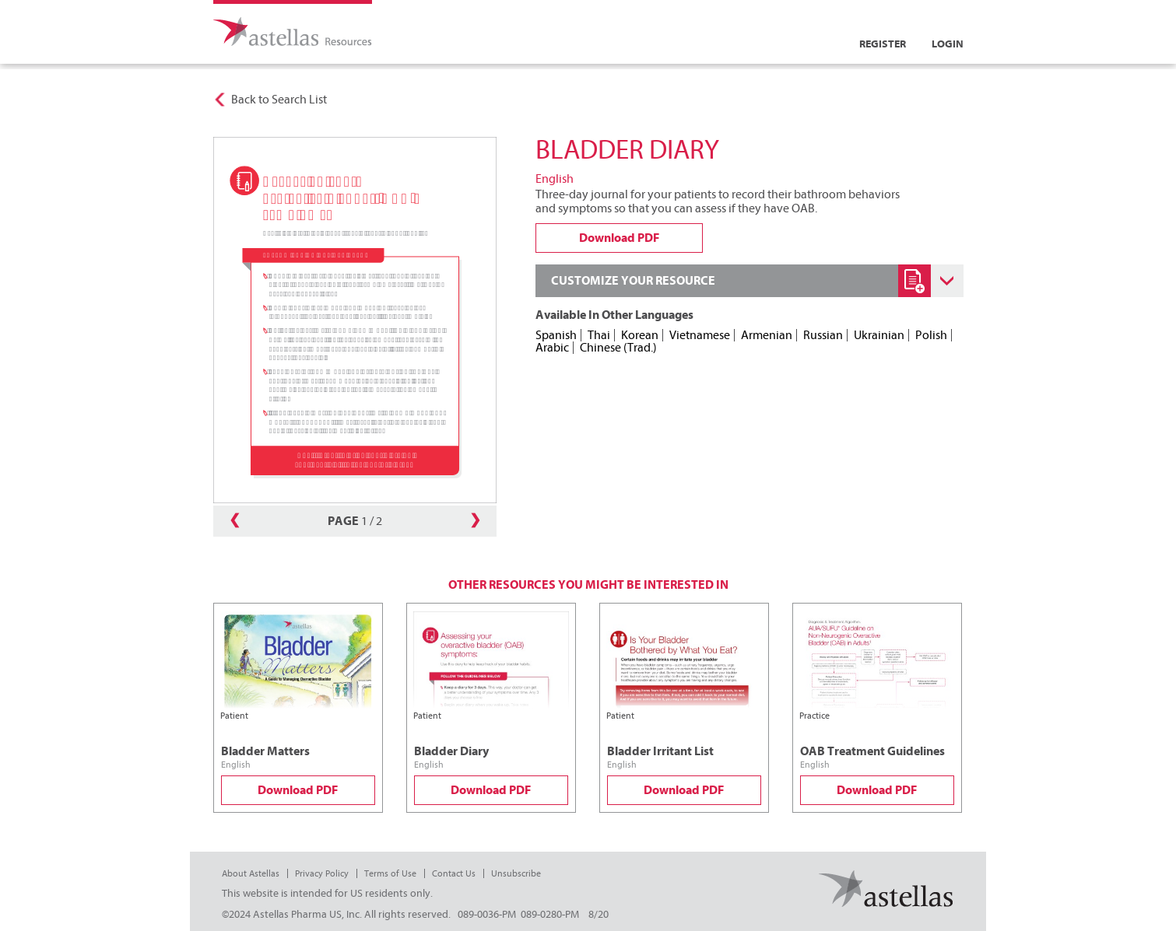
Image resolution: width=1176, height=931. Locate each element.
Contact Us (454, 873)
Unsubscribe (516, 873)
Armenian (766, 335)
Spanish (556, 335)
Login (948, 44)
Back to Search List (279, 99)
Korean (639, 335)
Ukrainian (879, 335)
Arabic (552, 348)
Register (882, 44)
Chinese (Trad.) (618, 348)
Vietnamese (699, 335)
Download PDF (298, 790)
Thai (599, 335)
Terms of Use (390, 873)
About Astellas (250, 873)
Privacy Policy (322, 873)
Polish (931, 335)
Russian (823, 335)
